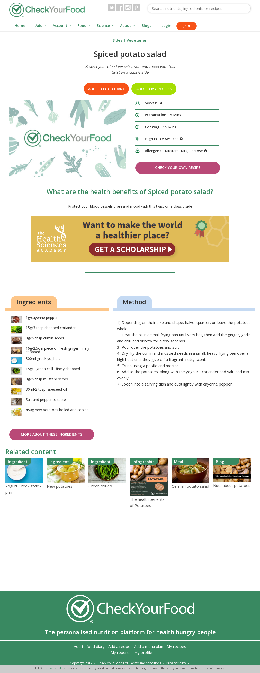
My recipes (176, 646)
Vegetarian (137, 40)
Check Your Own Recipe (177, 167)
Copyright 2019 (81, 663)
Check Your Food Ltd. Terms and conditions (129, 663)
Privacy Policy (176, 663)
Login (166, 25)
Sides (117, 40)
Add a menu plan (148, 646)
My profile (143, 652)
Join (186, 25)
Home (20, 25)
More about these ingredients (51, 434)
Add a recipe (119, 646)
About (125, 25)
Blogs (146, 25)
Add (38, 25)
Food (82, 25)
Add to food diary (106, 88)
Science (103, 25)
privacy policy (56, 668)
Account (60, 25)
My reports (121, 652)
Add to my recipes (154, 88)
